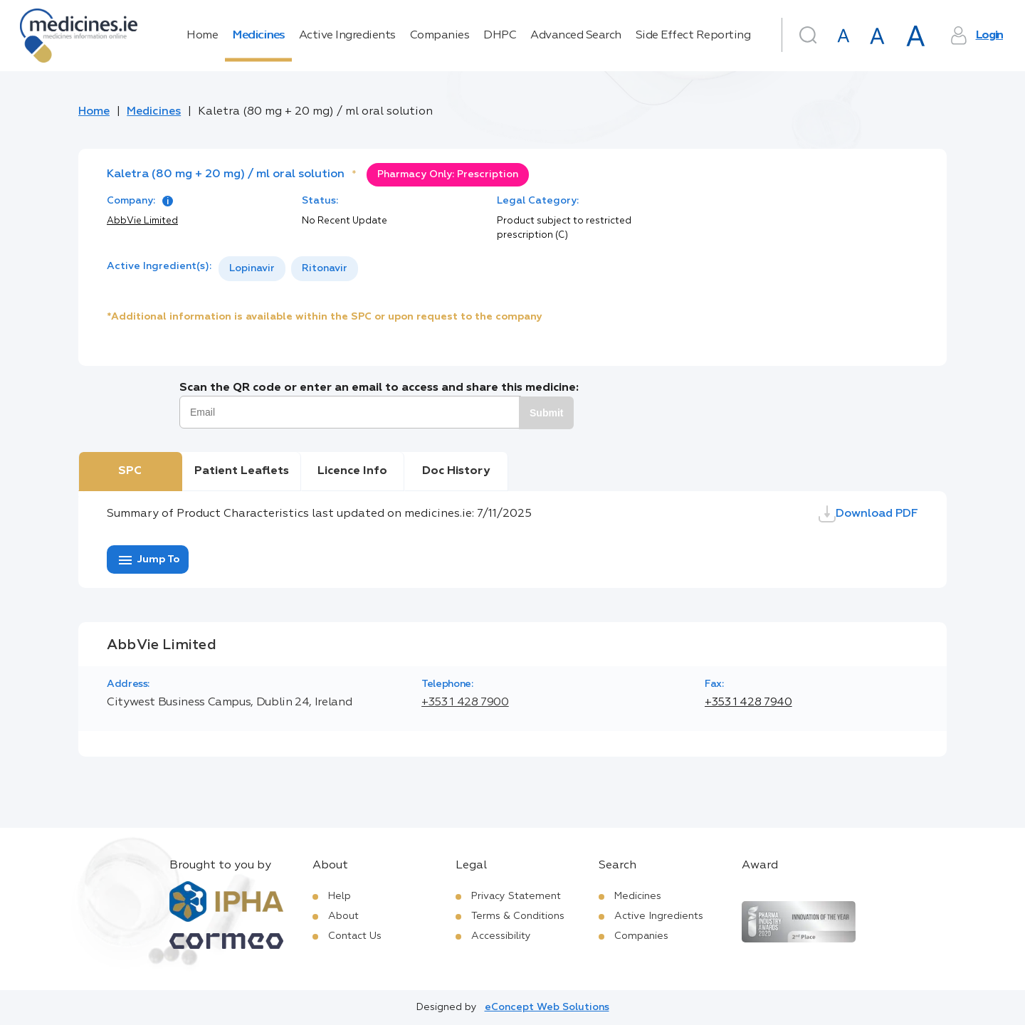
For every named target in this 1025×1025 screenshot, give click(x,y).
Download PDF (868, 513)
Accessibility (501, 936)
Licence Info (352, 471)
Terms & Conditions (517, 916)
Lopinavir (252, 268)
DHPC (499, 35)
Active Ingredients (347, 35)
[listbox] (288, 268)
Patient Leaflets (241, 471)
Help (339, 896)
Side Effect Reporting (693, 35)
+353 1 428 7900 (465, 702)
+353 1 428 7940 (748, 702)
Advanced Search (575, 35)
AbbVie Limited (142, 221)
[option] (252, 268)
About (343, 916)
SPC (130, 471)
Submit (546, 413)
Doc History (456, 471)
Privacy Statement (516, 896)
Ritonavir (324, 268)
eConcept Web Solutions (547, 1007)
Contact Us (355, 936)
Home (202, 35)
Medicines (258, 35)
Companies (440, 35)
